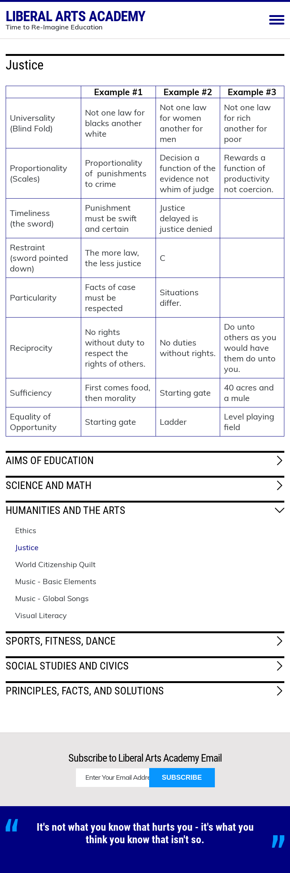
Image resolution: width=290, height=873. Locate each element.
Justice (27, 547)
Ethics (25, 530)
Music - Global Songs (52, 598)
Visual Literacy (41, 615)
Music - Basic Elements (55, 581)
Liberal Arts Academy (75, 19)
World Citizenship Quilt (55, 564)
